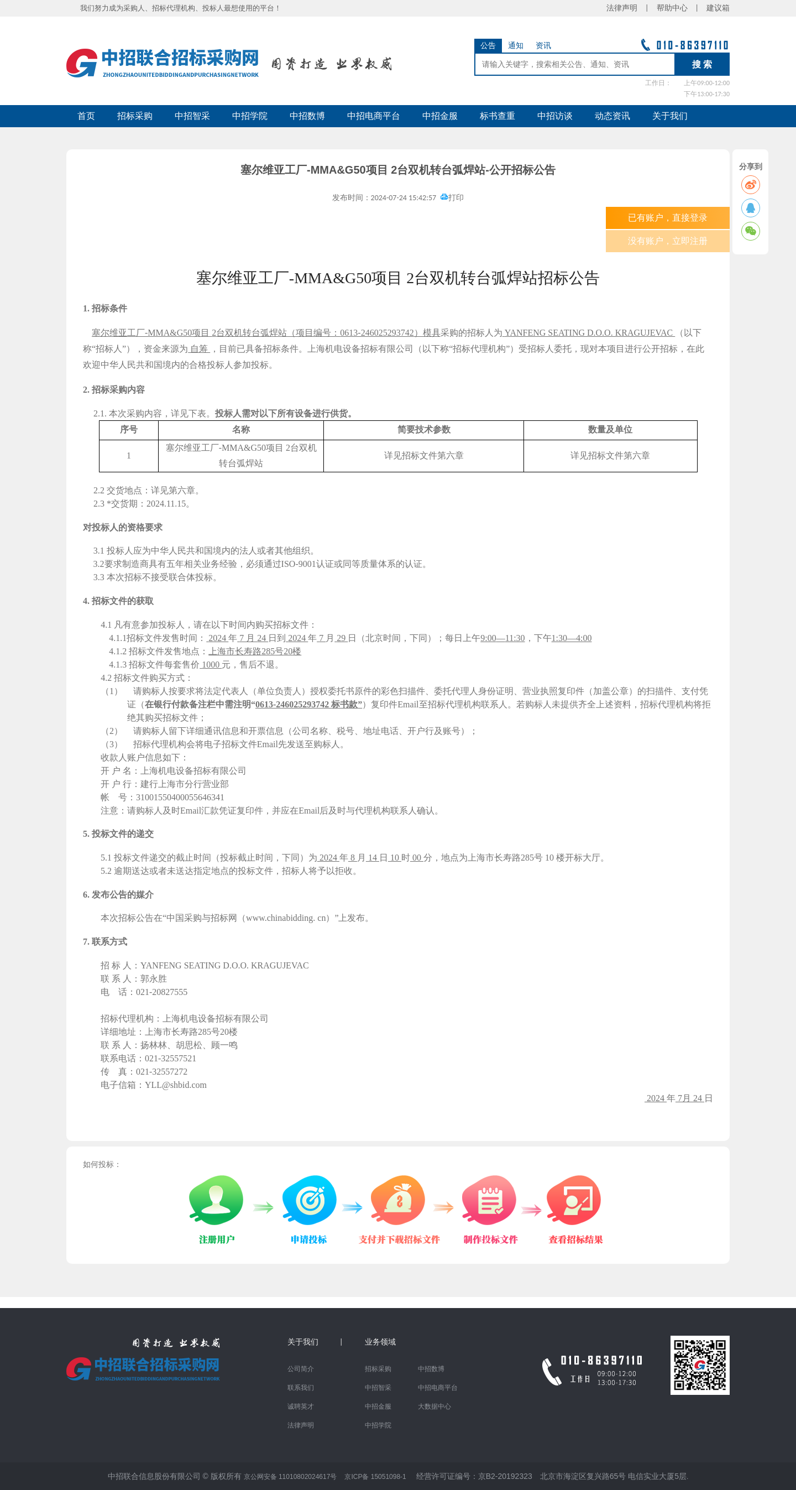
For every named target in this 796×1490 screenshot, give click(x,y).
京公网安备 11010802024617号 (290, 1477)
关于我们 (670, 116)
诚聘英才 (300, 1406)
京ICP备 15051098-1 (375, 1477)
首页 (86, 116)
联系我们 (300, 1388)
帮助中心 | (678, 8)
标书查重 (497, 116)
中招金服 (440, 116)
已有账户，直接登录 (668, 217)
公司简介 (300, 1369)
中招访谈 (555, 116)
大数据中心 (434, 1406)
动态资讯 (612, 116)
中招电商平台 (373, 116)
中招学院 (250, 116)
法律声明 (300, 1425)
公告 (488, 45)
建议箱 (714, 8)
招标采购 (135, 116)
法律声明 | (631, 8)
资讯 (543, 45)
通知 (515, 45)
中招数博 (307, 116)
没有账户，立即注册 (668, 241)
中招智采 (192, 116)
